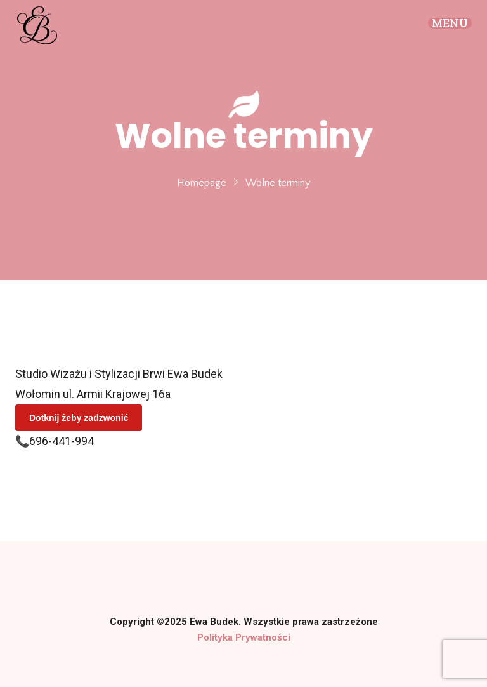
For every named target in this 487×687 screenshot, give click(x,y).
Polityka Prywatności (243, 637)
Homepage (201, 183)
